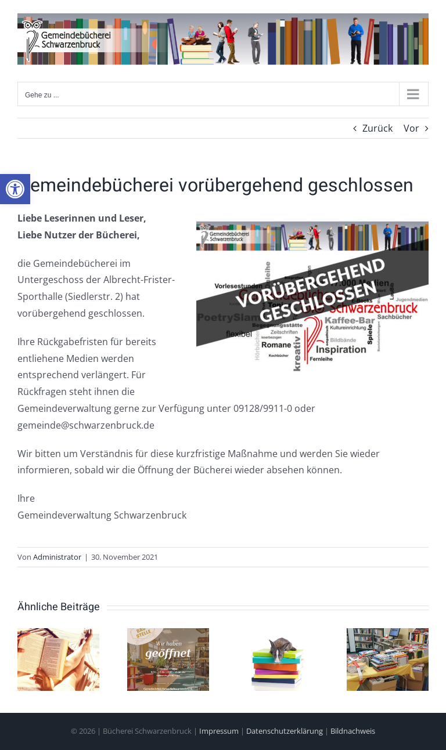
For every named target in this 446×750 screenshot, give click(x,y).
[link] (15, 189)
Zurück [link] (377, 128)
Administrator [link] (57, 557)
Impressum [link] (219, 731)
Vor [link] (411, 128)
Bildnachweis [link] (352, 731)
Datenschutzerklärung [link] (284, 731)
